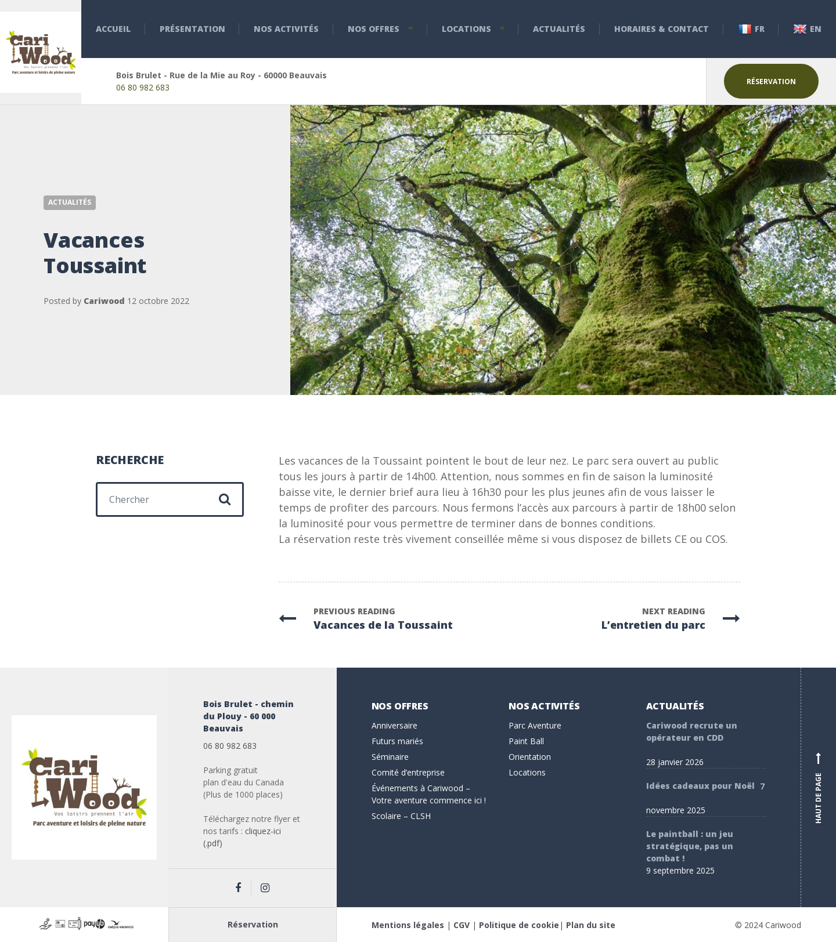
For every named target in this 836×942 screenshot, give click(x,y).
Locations (466, 28)
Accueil (113, 28)
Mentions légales (408, 924)
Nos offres (373, 28)
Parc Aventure (535, 725)
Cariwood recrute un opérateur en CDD (691, 731)
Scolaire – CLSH (401, 815)
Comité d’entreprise (408, 772)
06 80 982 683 (143, 87)
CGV (461, 924)
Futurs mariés (397, 741)
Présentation (192, 28)
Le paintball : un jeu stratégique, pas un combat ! (689, 846)
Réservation (771, 81)
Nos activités (286, 28)
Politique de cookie (519, 924)
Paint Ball (526, 741)
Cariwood (104, 300)
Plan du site (590, 924)
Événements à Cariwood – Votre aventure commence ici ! (429, 794)
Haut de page (818, 787)
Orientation (530, 756)
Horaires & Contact (661, 28)
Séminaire (390, 756)
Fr (751, 29)
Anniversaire (394, 725)
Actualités (559, 28)
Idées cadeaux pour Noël (700, 785)
